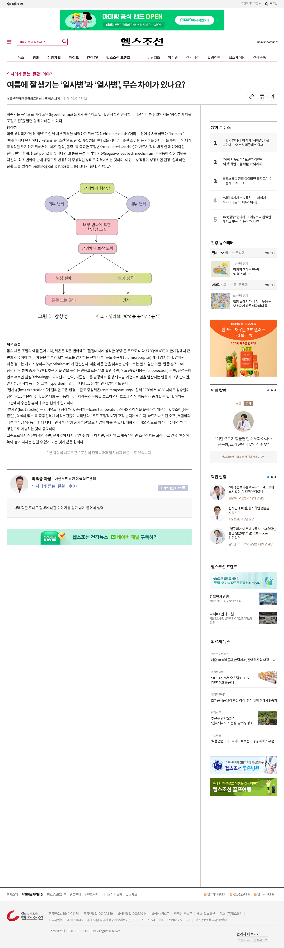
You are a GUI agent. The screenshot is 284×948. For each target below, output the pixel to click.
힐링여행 (214, 57)
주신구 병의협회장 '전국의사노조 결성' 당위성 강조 (232, 720)
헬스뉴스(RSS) (265, 894)
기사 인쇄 (262, 96)
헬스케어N (237, 57)
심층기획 (54, 57)
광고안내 (75, 894)
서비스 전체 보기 (112, 894)
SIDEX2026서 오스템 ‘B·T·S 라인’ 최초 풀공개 (230, 680)
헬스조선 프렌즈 (118, 57)
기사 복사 (251, 96)
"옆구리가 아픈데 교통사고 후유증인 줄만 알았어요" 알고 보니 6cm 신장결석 (252, 533)
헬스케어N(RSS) (216, 894)
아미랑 (173, 57)
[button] (268, 390)
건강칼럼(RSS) (241, 894)
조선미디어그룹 (251, 3)
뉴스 (21, 57)
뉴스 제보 (131, 894)
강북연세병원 (219, 596)
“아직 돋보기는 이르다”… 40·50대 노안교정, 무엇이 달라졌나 (251, 489)
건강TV (92, 57)
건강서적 (192, 57)
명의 (36, 57)
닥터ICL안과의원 (222, 613)
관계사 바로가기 (248, 933)
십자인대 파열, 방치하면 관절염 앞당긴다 (249, 510)
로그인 (273, 3)
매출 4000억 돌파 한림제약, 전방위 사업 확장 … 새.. (244, 660)
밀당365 (153, 57)
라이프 (74, 57)
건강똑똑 (259, 57)
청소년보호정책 (56, 894)
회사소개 (12, 894)
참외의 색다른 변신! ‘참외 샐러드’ (246, 271)
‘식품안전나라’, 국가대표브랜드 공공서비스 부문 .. (243, 741)
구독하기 (268, 253)
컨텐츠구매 (91, 894)
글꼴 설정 (272, 96)
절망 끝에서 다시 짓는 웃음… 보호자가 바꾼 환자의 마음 (252, 303)
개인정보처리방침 (32, 894)
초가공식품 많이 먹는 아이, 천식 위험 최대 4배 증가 (244, 700)
